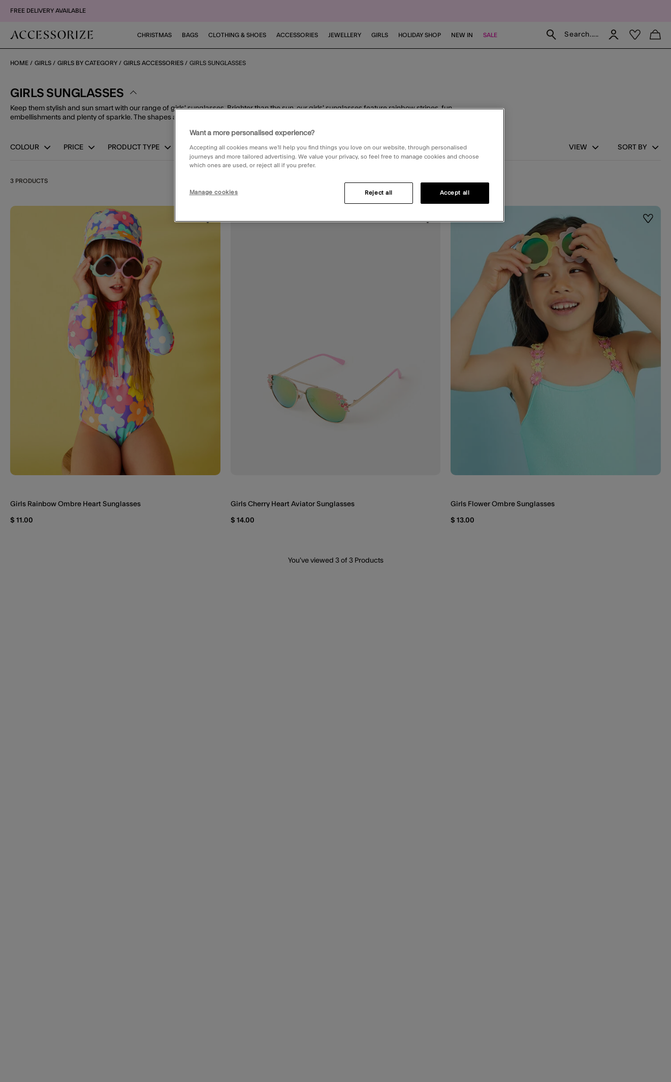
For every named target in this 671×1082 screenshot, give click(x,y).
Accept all (455, 193)
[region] (339, 165)
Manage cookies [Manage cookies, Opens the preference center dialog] (213, 192)
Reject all (379, 193)
